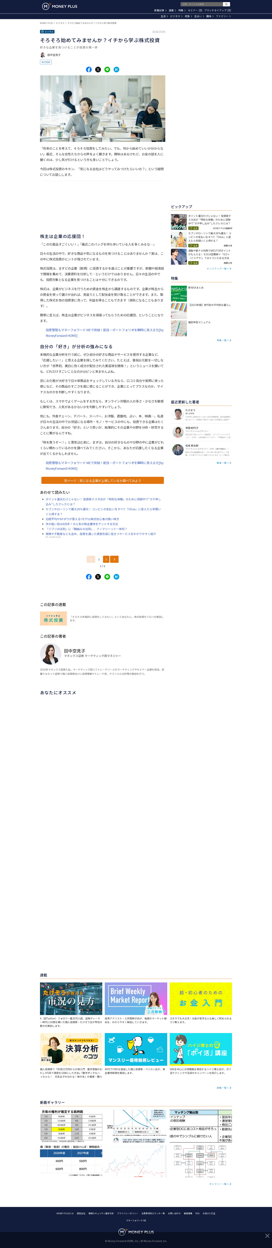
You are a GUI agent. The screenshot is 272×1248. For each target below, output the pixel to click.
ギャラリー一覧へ (219, 1183)
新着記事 (160, 10)
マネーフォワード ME (136, 1220)
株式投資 (46, 62)
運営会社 (81, 1213)
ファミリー (223, 16)
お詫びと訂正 (209, 1213)
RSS (197, 1213)
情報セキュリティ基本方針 (101, 1213)
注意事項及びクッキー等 (153, 1213)
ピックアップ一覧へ (218, 268)
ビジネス (176, 16)
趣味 (210, 16)
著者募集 (188, 1213)
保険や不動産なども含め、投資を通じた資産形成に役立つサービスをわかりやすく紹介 (101, 534)
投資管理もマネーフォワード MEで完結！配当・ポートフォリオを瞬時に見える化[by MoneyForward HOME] (105, 332)
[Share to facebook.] (89, 69)
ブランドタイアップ (217, 10)
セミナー (195, 10)
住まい (199, 16)
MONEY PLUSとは (65, 1213)
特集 (182, 10)
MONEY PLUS (46, 22)
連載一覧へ (223, 1087)
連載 (172, 10)
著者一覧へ (223, 462)
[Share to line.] (107, 69)
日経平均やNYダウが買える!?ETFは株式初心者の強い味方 (82, 519)
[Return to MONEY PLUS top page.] (59, 6)
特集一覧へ (223, 340)
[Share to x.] (98, 69)
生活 (164, 16)
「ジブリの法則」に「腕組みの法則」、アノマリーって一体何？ (86, 529)
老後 (188, 16)
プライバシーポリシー (127, 1213)
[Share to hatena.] (116, 69)
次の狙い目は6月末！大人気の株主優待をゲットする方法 (82, 524)
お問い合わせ (174, 1213)
